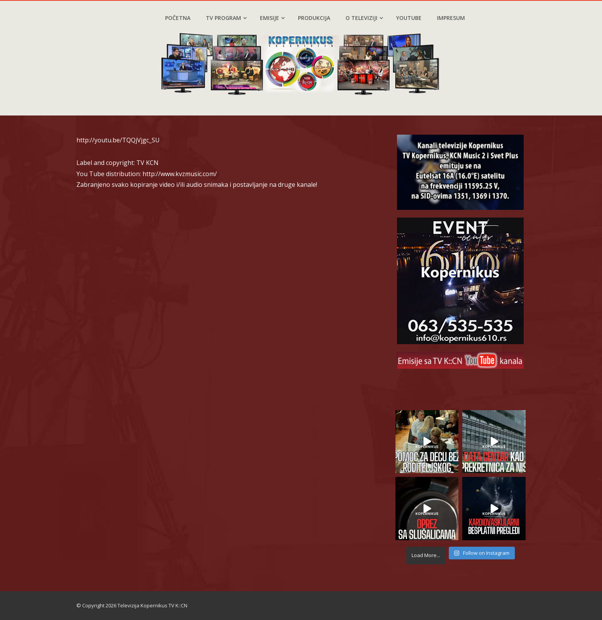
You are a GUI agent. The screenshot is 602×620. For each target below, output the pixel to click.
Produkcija (314, 17)
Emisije (272, 17)
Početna (177, 17)
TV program (226, 17)
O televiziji (364, 17)
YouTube (409, 17)
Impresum (451, 17)
